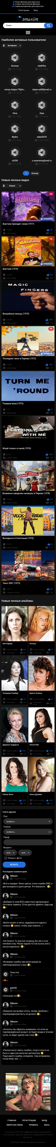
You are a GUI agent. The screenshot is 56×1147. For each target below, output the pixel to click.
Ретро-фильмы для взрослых (27, 2)
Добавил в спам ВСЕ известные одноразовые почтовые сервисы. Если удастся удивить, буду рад (28, 905)
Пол (5, 816)
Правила (33, 1125)
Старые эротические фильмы (27, 4)
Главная (11, 1120)
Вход (36, 10)
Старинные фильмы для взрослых (29, 6)
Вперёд (35, 173)
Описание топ (12, 996)
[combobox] (28, 821)
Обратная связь (14, 1125)
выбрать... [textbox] (11, 821)
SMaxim (14, 876)
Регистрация (23, 10)
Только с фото (15, 858)
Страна (6, 826)
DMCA (47, 1125)
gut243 (13, 988)
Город (6, 837)
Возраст (7, 847)
